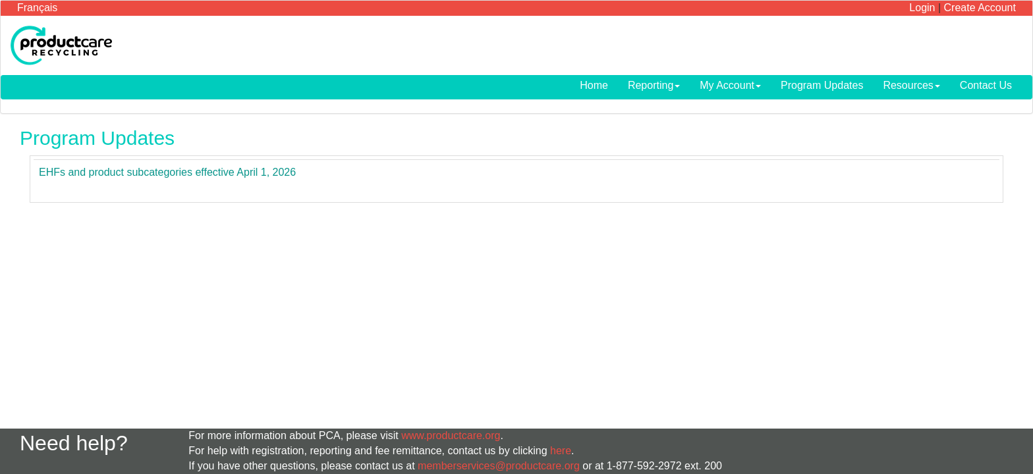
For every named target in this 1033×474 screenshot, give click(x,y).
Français (37, 7)
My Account (730, 85)
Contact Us (986, 85)
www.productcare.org (450, 435)
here (560, 450)
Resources (911, 85)
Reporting (654, 85)
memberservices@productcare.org (499, 465)
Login (922, 7)
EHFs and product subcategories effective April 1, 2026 (167, 172)
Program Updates (822, 85)
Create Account (980, 7)
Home (594, 85)
